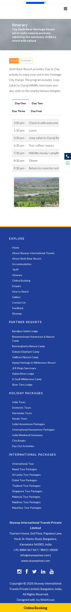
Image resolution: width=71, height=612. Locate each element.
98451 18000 (49, 550)
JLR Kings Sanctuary (24, 368)
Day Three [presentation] (18, 111)
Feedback (17, 308)
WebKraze (47, 599)
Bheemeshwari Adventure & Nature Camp (33, 338)
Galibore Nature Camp (25, 357)
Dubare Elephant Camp (25, 351)
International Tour (23, 463)
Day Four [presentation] (36, 111)
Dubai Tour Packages (24, 480)
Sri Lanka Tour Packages (26, 474)
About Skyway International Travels (33, 253)
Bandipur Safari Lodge (25, 331)
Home (15, 247)
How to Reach (20, 291)
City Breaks (19, 440)
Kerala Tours (19, 418)
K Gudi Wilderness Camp (27, 379)
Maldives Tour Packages (26, 502)
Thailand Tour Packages (26, 485)
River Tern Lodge (22, 384)
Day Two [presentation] (37, 103)
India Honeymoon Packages (28, 424)
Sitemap (17, 313)
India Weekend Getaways (27, 435)
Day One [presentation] (20, 103)
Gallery (16, 297)
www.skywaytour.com (35, 560)
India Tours (19, 402)
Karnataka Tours (22, 413)
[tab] (20, 103)
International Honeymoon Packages (33, 429)
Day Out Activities (23, 446)
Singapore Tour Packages (27, 491)
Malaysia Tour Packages (26, 496)
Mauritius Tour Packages (26, 507)
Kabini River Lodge (23, 373)
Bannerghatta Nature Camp (28, 346)
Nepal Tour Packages (24, 469)
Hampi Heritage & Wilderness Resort (34, 362)
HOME (14, 60)
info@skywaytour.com (34, 555)
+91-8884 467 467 (25, 550)
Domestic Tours (21, 407)
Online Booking (35, 608)
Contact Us (19, 302)
